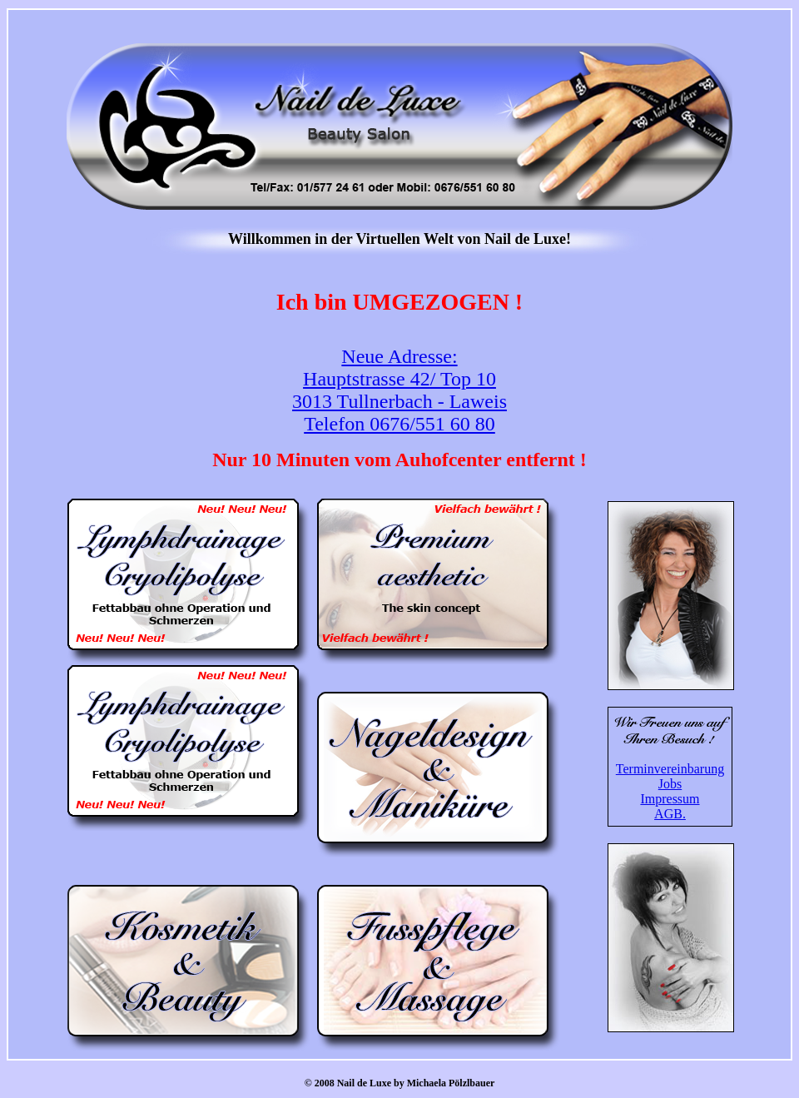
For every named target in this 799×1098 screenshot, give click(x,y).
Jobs (670, 784)
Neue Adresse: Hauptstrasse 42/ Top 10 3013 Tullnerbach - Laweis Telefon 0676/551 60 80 (399, 390)
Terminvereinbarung (670, 769)
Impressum (669, 799)
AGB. (670, 814)
